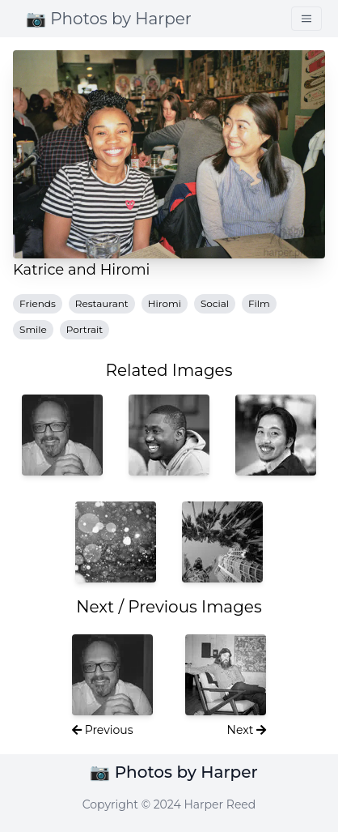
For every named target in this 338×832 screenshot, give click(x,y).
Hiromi (164, 303)
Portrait (84, 329)
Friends (37, 303)
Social (215, 303)
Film (259, 303)
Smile (33, 329)
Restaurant (102, 303)
